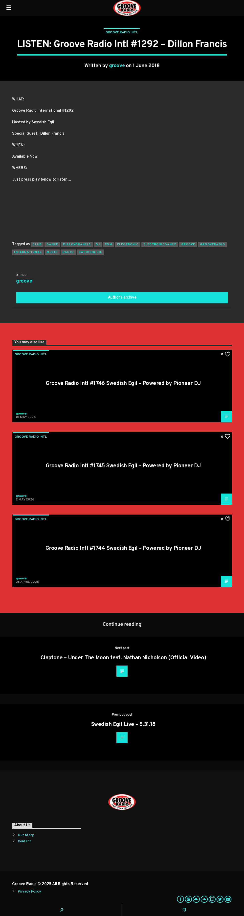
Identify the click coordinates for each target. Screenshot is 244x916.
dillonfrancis (77, 245)
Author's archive (122, 297)
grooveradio (212, 245)
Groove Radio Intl (122, 33)
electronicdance (159, 245)
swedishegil (90, 252)
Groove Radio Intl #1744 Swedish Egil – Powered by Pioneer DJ (123, 548)
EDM (108, 245)
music (52, 252)
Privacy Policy (29, 891)
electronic (127, 245)
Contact (24, 841)
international (28, 252)
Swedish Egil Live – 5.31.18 (123, 724)
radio (68, 252)
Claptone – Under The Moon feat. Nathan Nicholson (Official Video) (123, 658)
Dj (98, 245)
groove (117, 66)
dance (52, 245)
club (37, 245)
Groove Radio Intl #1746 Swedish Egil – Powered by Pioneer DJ (123, 383)
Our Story (26, 835)
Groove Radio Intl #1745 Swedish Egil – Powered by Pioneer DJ (123, 466)
